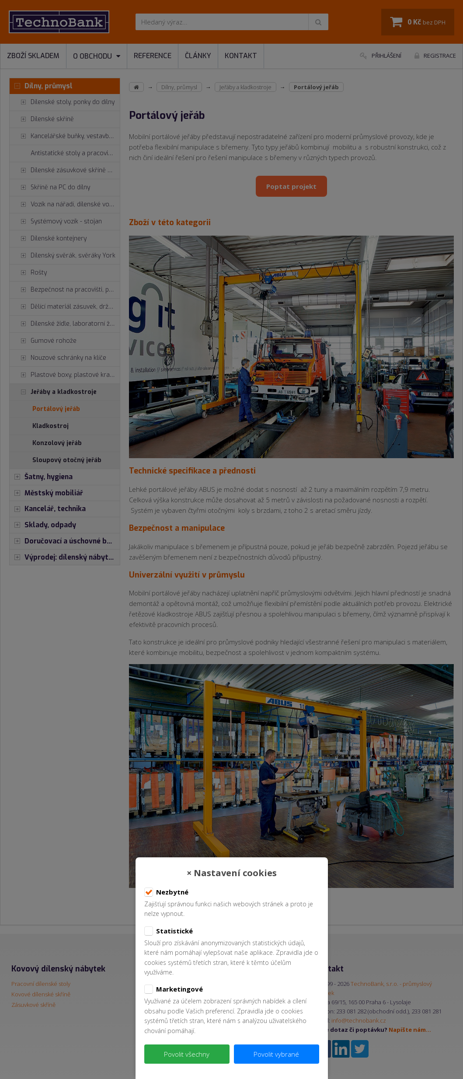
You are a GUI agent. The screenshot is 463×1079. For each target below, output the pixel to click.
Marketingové (173, 989)
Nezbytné (166, 892)
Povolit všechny (186, 1054)
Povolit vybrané (276, 1054)
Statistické (168, 931)
